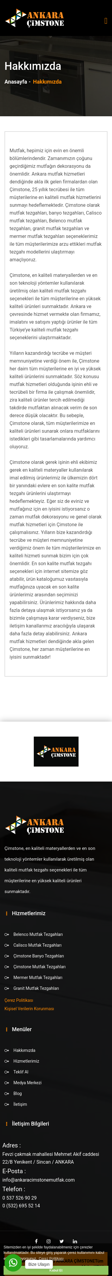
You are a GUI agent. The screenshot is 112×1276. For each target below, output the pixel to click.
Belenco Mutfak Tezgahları (38, 934)
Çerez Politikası (18, 1000)
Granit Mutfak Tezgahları (36, 988)
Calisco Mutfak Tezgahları (37, 945)
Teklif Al (20, 1072)
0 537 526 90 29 (19, 1198)
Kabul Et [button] (56, 1270)
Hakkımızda (24, 1050)
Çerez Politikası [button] (51, 1259)
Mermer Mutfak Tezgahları (37, 977)
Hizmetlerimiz (26, 1061)
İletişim (20, 1104)
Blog (17, 1093)
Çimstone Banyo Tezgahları (38, 956)
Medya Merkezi (27, 1082)
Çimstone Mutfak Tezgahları (39, 966)
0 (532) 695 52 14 (21, 1206)
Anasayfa (15, 82)
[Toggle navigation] (106, 20)
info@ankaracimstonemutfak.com (38, 1180)
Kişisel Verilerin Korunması (29, 1008)
